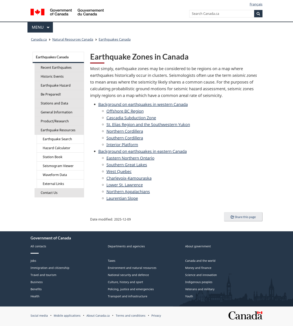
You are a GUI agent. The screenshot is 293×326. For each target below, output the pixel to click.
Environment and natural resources (132, 268)
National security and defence (128, 275)
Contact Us (49, 192)
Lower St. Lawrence (124, 185)
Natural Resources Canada (72, 39)
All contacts (38, 246)
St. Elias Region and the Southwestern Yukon (148, 124)
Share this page (243, 217)
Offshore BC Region (125, 111)
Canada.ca (39, 39)
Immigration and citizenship (50, 268)
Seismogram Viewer (58, 166)
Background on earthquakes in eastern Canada (142, 151)
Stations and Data (54, 103)
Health (35, 296)
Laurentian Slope (122, 198)
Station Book (52, 157)
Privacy (156, 315)
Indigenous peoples (198, 282)
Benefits (36, 289)
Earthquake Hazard (56, 85)
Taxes (111, 261)
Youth (189, 296)
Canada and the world (200, 261)
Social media (39, 315)
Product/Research (55, 121)
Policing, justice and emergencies (131, 289)
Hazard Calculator (56, 148)
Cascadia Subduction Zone (131, 118)
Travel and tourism (43, 275)
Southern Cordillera (124, 138)
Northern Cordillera (124, 131)
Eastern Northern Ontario (130, 158)
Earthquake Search (57, 139)
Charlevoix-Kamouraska (129, 178)
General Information (56, 112)
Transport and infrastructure (127, 296)
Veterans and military (199, 289)
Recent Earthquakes (56, 67)
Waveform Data (55, 175)
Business (37, 282)
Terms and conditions (130, 315)
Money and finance (198, 268)
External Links (53, 183)
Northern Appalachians (128, 191)
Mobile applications (67, 315)
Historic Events (52, 76)
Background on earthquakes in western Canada (143, 104)
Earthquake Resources (58, 130)
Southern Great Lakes (126, 164)
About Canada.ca (98, 315)
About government (198, 246)
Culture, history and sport (125, 282)
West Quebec (119, 171)
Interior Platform (122, 144)
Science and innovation (201, 275)
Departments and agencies (126, 246)
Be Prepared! (51, 94)
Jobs (33, 261)
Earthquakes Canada (115, 39)
